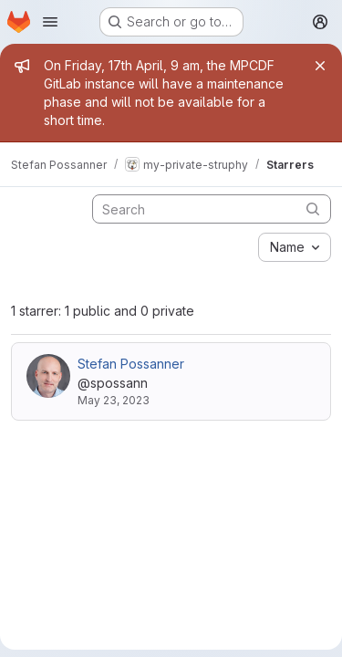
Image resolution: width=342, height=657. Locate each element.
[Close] (320, 66)
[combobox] (294, 247)
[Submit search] (313, 208)
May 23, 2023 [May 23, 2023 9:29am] (114, 400)
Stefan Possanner (131, 363)
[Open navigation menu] (50, 21)
